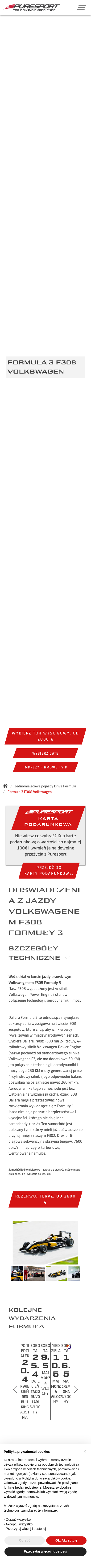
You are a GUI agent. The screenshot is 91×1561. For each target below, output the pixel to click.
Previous (6, 1275)
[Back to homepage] (6, 785)
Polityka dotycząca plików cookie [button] (46, 1478)
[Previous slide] (15, 1389)
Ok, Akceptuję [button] (66, 1540)
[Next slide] (75, 1389)
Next (84, 1275)
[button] (80, 7)
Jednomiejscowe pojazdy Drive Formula (45, 786)
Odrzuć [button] (24, 1540)
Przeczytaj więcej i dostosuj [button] (45, 1551)
